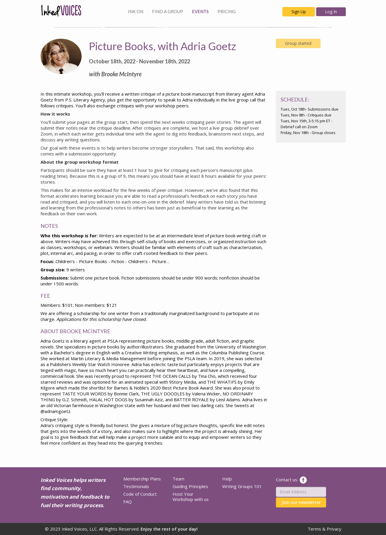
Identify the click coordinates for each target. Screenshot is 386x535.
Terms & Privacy (324, 529)
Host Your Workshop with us (191, 496)
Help (227, 479)
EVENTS (200, 11)
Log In (331, 11)
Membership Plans (142, 479)
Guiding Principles (190, 486)
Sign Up (298, 11)
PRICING (227, 11)
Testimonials (136, 486)
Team (178, 479)
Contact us (286, 479)
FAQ (127, 501)
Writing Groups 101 (242, 486)
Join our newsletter (301, 502)
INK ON (135, 11)
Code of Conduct (140, 494)
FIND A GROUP (167, 11)
